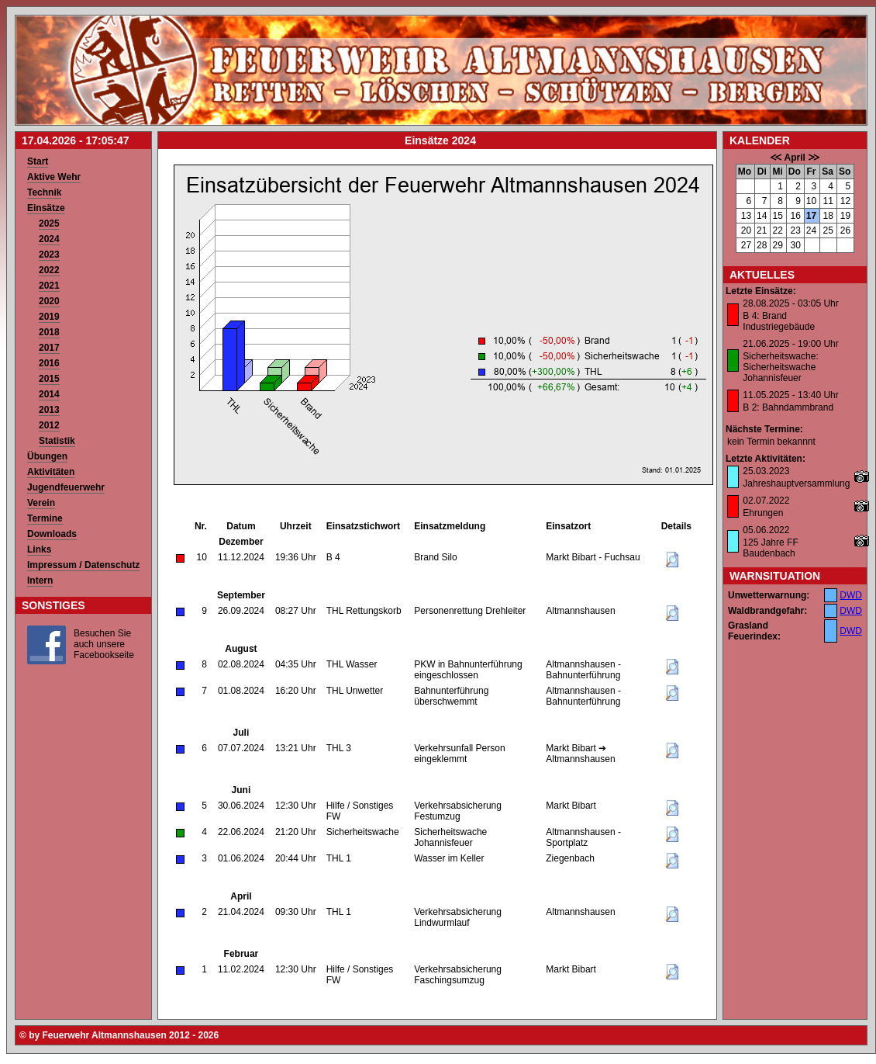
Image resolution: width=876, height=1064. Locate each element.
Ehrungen (763, 513)
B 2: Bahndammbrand (788, 407)
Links (39, 549)
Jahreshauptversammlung (796, 483)
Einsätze (46, 208)
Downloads (52, 534)
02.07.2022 (766, 500)
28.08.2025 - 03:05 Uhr (790, 303)
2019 (49, 316)
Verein (41, 502)
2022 (49, 270)
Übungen (47, 456)
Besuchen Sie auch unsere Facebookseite (104, 644)
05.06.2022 (766, 530)
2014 (49, 394)
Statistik (57, 440)
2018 (49, 332)
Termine (45, 518)
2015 (49, 378)
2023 (49, 254)
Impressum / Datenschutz (83, 565)
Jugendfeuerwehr (66, 487)
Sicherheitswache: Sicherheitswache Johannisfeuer (780, 367)
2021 (49, 285)
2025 (49, 223)
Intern (40, 580)
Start (37, 161)
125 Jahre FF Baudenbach (770, 548)
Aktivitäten (50, 471)
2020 (49, 301)
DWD (851, 595)
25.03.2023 (766, 471)
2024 (49, 239)
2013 (49, 409)
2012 (49, 425)
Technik (44, 192)
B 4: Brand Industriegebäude (779, 321)
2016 (49, 363)
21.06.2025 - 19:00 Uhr (790, 343)
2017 (49, 347)
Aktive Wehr (54, 177)
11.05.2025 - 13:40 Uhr (790, 395)
